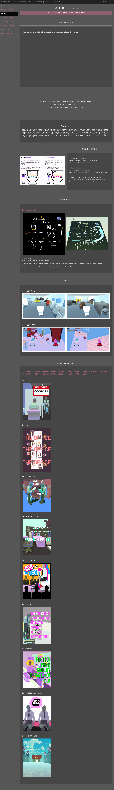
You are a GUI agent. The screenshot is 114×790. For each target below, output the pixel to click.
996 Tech (5, 14)
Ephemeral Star (8, 10)
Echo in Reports (8, 26)
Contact (108, 2)
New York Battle (8, 33)
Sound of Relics (8, 22)
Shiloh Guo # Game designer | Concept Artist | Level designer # (30, 2)
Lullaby (5, 30)
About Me (5, 6)
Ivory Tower (7, 18)
